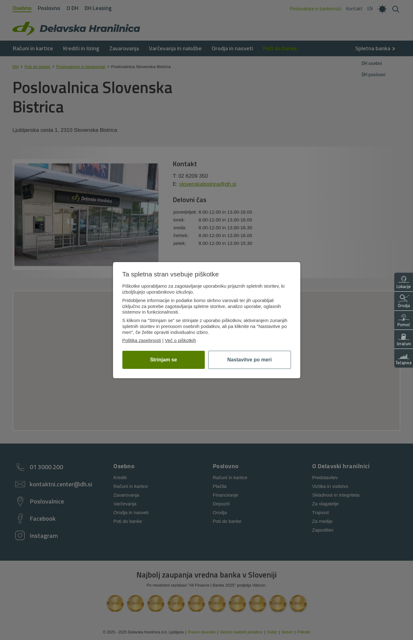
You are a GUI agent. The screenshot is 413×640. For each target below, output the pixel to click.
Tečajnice (404, 359)
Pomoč (403, 321)
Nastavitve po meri (249, 359)
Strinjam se (163, 359)
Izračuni (404, 340)
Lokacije (403, 282)
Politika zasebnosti (141, 340)
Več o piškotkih (180, 340)
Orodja (404, 302)
